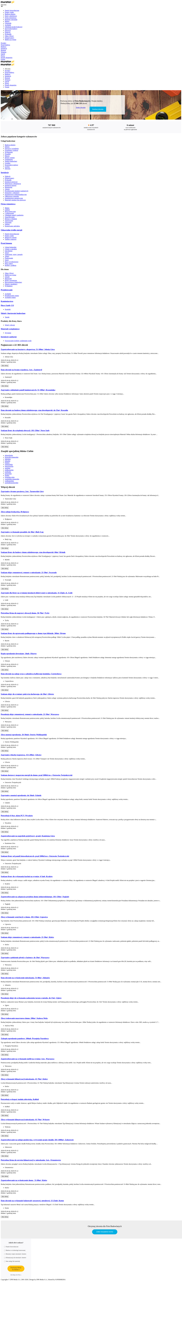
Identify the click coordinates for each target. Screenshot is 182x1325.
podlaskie (8, 472)
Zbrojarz (7, 168)
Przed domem (6, 243)
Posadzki (8, 154)
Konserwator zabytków (12, 226)
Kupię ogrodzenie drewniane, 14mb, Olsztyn (19, 653)
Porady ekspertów (6, 57)
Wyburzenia (9, 152)
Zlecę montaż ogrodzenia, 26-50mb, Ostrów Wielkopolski (24, 735)
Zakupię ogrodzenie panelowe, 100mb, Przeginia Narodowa (25, 1038)
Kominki (8, 309)
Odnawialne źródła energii (11, 230)
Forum (3, 59)
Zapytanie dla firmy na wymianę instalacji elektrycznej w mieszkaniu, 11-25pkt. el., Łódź (36, 593)
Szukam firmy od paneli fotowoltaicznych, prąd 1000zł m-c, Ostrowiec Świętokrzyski (35, 856)
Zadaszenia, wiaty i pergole (14, 254)
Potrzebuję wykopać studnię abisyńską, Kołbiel (20, 1099)
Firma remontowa (10, 18)
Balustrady (8, 278)
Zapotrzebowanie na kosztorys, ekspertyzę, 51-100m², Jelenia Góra (28, 349)
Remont (3, 50)
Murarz (7, 156)
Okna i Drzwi (9, 36)
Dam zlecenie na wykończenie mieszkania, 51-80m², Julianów (25, 978)
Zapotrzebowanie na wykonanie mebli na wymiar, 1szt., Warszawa (27, 1059)
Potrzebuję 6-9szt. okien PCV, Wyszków (17, 816)
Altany (7, 256)
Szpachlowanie (10, 217)
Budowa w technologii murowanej (14, 1250)
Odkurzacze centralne (12, 196)
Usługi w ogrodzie (11, 249)
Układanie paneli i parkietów (14, 215)
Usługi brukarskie (10, 247)
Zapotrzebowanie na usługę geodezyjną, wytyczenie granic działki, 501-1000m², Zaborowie (37, 1140)
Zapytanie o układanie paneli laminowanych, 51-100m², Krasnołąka (28, 390)
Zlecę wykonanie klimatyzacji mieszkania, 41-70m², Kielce (24, 1079)
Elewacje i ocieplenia (12, 148)
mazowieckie (9, 466)
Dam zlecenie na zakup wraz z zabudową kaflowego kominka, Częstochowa (31, 674)
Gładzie (7, 210)
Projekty (3, 43)
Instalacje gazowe (10, 185)
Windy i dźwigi (10, 325)
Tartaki (7, 317)
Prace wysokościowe (11, 262)
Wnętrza (3, 52)
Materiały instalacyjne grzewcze (15, 200)
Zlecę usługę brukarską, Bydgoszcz (15, 512)
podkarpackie (9, 470)
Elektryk (7, 32)
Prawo (3, 56)
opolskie (7, 468)
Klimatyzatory (9, 38)
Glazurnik (8, 23)
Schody (7, 277)
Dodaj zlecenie (81, 107)
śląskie (7, 475)
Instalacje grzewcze (11, 182)
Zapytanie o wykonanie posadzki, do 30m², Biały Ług (22, 532)
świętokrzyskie (10, 477)
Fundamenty (9, 159)
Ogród (3, 54)
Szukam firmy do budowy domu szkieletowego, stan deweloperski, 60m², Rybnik (33, 552)
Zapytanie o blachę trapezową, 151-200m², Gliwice (21, 755)
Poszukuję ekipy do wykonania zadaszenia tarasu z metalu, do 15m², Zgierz (31, 998)
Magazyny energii (11, 237)
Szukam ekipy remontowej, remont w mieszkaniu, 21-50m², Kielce (27, 937)
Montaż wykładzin (11, 219)
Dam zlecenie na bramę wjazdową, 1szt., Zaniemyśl (21, 370)
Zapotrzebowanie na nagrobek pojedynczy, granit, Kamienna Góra (28, 836)
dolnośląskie (9, 455)
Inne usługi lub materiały (12, 1261)
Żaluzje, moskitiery (11, 284)
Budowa (3, 47)
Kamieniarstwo (7, 301)
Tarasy (7, 253)
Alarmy (7, 189)
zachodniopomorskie (11, 483)
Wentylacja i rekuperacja (13, 183)
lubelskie (8, 459)
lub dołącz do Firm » (15, 1274)
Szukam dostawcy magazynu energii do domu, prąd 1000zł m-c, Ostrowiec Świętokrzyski (36, 775)
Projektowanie (7, 290)
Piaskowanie (9, 258)
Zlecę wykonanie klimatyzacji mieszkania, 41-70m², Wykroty (25, 1119)
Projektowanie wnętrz (12, 295)
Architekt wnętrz (10, 297)
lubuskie (7, 461)
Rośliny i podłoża (10, 265)
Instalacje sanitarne (9, 337)
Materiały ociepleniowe (10, 329)
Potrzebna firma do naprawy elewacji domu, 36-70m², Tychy (25, 613)
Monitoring (8, 187)
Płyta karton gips (10, 211)
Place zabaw (9, 263)
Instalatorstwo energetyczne (14, 198)
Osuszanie (8, 222)
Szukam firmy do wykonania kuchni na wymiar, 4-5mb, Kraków (27, 876)
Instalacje (4, 48)
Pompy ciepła (9, 12)
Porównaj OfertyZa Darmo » (15, 1268)
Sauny (7, 260)
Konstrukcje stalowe (11, 165)
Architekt (8, 25)
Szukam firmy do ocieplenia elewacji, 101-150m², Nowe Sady (25, 430)
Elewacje (8, 30)
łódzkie (7, 463)
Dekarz (7, 147)
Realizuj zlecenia (97, 109)
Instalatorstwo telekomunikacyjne (16, 194)
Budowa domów (10, 14)
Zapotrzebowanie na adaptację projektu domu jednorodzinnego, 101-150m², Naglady (35, 897)
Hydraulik (8, 34)
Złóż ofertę (5, 365)
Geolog (7, 167)
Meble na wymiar (10, 39)
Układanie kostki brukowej (13, 27)
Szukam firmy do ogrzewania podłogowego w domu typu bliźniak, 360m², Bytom (33, 633)
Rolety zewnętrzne (11, 280)
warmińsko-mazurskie (12, 479)
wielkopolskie (9, 481)
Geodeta (7, 163)
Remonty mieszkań (11, 19)
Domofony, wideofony (12, 193)
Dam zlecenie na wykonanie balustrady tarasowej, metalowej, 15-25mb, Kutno (32, 1201)
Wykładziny (9, 286)
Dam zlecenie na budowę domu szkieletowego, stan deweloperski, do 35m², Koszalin (34, 410)
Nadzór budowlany (11, 161)
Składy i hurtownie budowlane (13, 313)
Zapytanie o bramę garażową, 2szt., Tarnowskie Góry (22, 491)
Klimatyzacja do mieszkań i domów (15, 1257)
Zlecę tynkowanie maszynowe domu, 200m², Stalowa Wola (24, 1018)
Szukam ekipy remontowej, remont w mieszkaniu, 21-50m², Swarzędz (29, 572)
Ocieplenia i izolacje (11, 150)
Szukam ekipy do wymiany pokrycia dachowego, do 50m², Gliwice (27, 694)
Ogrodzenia (8, 251)
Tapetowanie (9, 220)
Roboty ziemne (10, 157)
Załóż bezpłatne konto (104, 1232)
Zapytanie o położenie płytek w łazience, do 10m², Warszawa (25, 957)
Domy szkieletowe (11, 16)
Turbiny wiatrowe (10, 239)
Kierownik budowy (11, 29)
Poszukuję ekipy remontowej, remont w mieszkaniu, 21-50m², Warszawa (30, 714)
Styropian (8, 333)
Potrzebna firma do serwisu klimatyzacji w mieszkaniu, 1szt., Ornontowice (31, 1160)
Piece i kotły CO (7, 305)
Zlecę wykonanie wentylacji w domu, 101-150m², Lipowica (24, 917)
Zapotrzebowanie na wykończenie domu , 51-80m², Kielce (24, 1180)
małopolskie (9, 464)
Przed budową (5, 45)
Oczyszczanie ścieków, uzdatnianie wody (18, 341)
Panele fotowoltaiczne (12, 10)
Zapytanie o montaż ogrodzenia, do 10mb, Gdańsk (21, 795)
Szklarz (7, 224)
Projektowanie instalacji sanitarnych (16, 191)
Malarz (7, 21)
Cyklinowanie (9, 213)
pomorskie (8, 473)
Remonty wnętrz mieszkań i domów (15, 1254)
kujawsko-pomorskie (11, 457)
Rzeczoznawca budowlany (13, 282)
